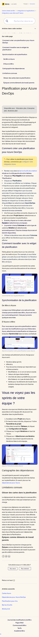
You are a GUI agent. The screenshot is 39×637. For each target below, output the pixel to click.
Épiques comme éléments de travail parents (18, 83)
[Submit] (6, 21)
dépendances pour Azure (11, 483)
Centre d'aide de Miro (8, 10)
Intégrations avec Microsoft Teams (12, 13)
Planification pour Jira (9, 601)
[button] (0, 634)
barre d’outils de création (28, 171)
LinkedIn (9, 556)
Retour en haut (8, 580)
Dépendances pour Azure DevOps (14, 597)
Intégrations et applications (26, 10)
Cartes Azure (6, 593)
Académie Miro (19, 631)
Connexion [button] (32, 4)
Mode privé (6, 609)
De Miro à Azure (9, 59)
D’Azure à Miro (8, 64)
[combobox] (19, 21)
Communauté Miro (19, 625)
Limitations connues (9, 73)
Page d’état (19, 623)
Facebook (3, 556)
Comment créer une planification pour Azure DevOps (18, 41)
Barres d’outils (7, 605)
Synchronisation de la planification (14, 54)
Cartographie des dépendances (13, 68)
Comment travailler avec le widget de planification (15, 48)
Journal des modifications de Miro (20, 620)
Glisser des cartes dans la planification (16, 78)
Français (26, 4)
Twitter (6, 556)
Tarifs (20, 628)
